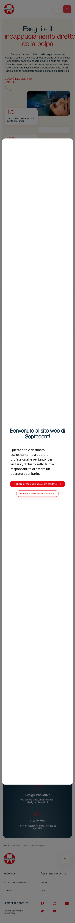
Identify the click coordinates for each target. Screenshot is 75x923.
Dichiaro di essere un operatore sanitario (37, 484)
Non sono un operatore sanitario (37, 493)
